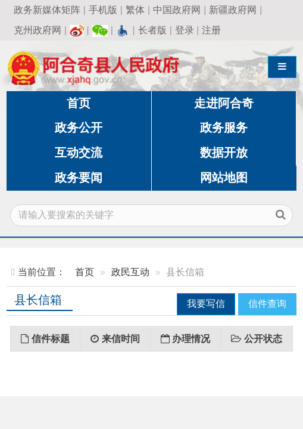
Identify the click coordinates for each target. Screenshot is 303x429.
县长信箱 (38, 299)
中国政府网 (177, 10)
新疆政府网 (233, 10)
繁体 (135, 10)
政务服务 (224, 127)
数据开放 (224, 152)
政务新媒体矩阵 (47, 10)
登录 (184, 30)
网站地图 (224, 177)
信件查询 (267, 304)
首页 (78, 103)
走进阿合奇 (224, 103)
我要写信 (206, 304)
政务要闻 (78, 177)
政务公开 (78, 127)
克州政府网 (37, 30)
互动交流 (78, 152)
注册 (211, 30)
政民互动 (130, 272)
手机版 (103, 10)
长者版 (152, 30)
